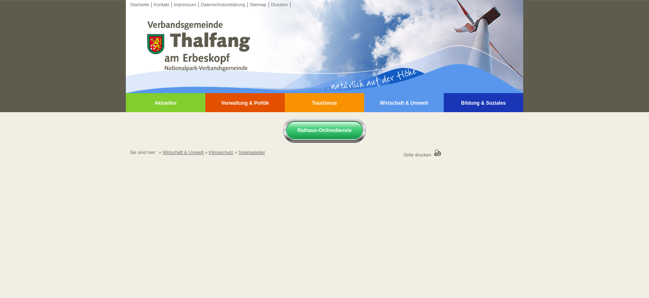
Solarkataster (251, 152)
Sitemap (258, 4)
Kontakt (161, 4)
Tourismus (324, 103)
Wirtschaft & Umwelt (404, 103)
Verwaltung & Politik (245, 103)
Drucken (279, 4)
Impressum (185, 4)
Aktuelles (165, 103)
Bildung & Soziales (483, 103)
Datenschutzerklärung (223, 4)
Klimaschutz (221, 152)
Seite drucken (419, 154)
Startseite (139, 4)
